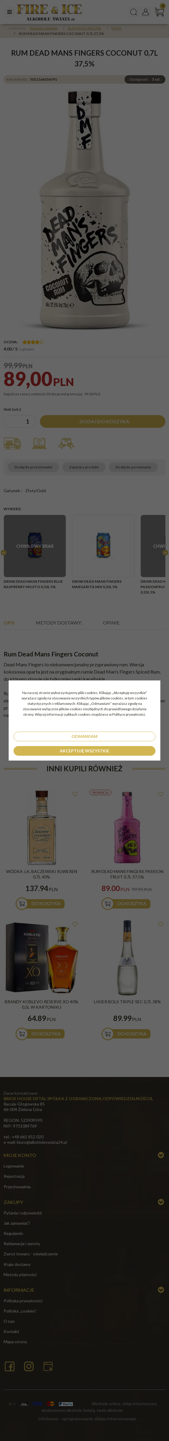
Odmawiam (84, 736)
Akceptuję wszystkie (84, 750)
